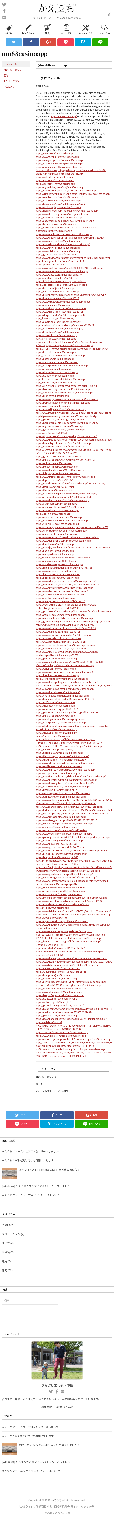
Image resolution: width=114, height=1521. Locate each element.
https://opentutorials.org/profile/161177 (57, 709)
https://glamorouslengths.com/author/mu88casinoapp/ (65, 621)
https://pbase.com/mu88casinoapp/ (55, 611)
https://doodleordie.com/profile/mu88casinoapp (61, 284)
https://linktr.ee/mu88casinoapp (52, 395)
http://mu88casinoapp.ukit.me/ (77, 624)
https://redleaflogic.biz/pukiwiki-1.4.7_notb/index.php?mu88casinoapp (73, 1039)
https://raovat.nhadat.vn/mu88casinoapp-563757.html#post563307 (71, 1018)
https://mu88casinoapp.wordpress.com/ (57, 466)
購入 (47, 29)
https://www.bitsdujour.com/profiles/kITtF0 (73, 803)
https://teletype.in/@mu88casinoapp (55, 288)
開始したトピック (13, 69)
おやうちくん (28, 29)
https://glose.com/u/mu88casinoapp (55, 180)
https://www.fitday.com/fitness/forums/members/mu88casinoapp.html (73, 257)
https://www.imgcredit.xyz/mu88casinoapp (58, 924)
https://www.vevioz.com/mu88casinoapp (57, 978)
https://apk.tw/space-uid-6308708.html (56, 560)
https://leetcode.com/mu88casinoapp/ (56, 352)
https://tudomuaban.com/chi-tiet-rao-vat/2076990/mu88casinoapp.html (74, 810)
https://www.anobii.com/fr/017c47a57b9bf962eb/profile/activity (70, 237)
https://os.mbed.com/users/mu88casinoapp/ (59, 197)
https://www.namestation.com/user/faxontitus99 (61, 648)
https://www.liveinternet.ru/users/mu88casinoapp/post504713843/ (70, 483)
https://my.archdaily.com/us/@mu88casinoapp (60, 187)
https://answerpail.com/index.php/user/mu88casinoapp (65, 220)
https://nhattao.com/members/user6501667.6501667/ (64, 1012)
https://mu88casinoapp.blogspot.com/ (56, 715)
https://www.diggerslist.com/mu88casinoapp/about (63, 301)
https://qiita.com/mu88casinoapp (53, 193)
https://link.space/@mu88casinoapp (55, 975)
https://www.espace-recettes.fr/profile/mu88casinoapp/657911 (67, 653)
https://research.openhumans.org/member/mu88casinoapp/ (67, 210)
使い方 (6, 1243)
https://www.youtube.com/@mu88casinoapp (59, 163)
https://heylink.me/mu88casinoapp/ (54, 294)
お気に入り (9, 86)
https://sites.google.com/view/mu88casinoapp (60, 160)
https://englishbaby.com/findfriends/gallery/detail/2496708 (67, 385)
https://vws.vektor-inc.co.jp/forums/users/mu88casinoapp (72, 727)
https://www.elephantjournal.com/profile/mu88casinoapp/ (66, 493)
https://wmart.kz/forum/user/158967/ (58, 863)
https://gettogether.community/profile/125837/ (60, 601)
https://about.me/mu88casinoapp (53, 166)
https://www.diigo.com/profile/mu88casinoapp (61, 409)
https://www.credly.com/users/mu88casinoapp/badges (69, 416)
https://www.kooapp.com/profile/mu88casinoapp (62, 500)
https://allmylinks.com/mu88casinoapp (56, 335)
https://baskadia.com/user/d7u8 (95, 685)
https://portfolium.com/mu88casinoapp (57, 658)
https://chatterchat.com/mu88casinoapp (57, 372)
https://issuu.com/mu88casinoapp (54, 405)
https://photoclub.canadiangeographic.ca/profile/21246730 (67, 712)
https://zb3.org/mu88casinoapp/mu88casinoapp (62, 1032)
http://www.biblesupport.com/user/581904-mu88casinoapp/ (68, 964)
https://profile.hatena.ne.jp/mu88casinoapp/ (59, 766)
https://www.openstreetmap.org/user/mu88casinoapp (64, 833)
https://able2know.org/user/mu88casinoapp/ (59, 564)
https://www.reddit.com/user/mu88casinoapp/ (60, 311)
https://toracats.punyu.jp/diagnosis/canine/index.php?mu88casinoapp (73, 813)
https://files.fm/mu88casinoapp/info (55, 490)
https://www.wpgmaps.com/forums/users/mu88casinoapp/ (67, 399)
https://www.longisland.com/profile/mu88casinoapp (63, 540)
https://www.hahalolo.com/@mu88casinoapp (60, 469)
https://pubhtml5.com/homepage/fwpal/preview (61, 830)
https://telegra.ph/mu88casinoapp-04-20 (57, 857)
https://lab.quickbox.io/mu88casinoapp (56, 224)
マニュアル (66, 29)
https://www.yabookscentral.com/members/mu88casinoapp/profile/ (71, 850)
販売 (4, 1261)
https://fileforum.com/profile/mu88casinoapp (59, 752)
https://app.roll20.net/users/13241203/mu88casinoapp (64, 392)
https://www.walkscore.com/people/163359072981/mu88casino (69, 267)
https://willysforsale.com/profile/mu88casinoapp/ (62, 971)
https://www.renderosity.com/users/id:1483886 (60, 594)
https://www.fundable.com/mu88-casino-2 (58, 692)
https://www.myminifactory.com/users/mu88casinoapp (64, 587)
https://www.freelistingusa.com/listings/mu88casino (62, 214)
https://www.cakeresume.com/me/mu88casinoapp (62, 880)
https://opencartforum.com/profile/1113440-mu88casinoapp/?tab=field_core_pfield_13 (65, 1047)
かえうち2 (9, 29)
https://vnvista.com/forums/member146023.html (61, 988)
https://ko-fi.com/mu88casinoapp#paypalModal (59, 168)
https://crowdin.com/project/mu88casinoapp (78, 746)
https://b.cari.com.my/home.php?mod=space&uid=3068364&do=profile (74, 1008)
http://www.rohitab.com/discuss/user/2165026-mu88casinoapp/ (69, 806)
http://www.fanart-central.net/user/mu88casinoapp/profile (72, 882)
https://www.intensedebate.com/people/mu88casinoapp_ (66, 476)
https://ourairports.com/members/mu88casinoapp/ (62, 678)
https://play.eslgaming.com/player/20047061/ (60, 1005)
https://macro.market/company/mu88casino (59, 894)
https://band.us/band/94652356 (66, 173)
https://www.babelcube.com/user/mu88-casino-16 (62, 591)
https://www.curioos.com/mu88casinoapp (58, 570)
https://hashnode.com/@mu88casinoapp (57, 291)
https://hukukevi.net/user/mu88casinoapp (57, 675)
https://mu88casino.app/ (64, 116)
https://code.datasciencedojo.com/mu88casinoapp (62, 695)
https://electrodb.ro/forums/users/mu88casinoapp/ (62, 725)
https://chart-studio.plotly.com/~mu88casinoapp (61, 530)
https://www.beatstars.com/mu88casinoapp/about (62, 904)
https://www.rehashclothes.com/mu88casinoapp (61, 816)
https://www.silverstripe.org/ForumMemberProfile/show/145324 (69, 900)
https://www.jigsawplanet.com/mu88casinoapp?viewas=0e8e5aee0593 (73, 547)
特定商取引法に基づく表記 (57, 1407)
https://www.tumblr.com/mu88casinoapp (57, 156)
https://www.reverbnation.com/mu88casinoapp (61, 446)
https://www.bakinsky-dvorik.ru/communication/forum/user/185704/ (70, 1050)
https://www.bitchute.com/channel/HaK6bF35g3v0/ (62, 911)
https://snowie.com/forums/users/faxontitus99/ (60, 887)
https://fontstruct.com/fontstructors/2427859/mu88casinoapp (68, 584)
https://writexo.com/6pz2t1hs (51, 917)
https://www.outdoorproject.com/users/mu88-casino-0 (64, 672)
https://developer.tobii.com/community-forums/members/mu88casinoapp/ (56, 734)
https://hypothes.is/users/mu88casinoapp (57, 331)
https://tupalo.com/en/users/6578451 (55, 480)
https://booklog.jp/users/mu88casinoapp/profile (61, 203)
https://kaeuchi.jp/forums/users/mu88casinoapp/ (61, 853)
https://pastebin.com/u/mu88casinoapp (57, 1015)
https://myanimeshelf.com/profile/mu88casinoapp (62, 921)
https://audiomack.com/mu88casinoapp (57, 362)
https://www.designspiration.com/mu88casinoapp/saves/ (66, 581)
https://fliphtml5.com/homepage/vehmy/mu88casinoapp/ (66, 436)
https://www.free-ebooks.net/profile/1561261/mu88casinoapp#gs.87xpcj (74, 439)
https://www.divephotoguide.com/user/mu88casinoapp (65, 762)
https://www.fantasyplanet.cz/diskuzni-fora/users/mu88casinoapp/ (71, 776)
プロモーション (11, 1234)
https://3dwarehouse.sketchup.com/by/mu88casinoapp (65, 688)
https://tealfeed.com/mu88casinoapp (55, 702)
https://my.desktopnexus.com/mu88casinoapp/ (60, 426)
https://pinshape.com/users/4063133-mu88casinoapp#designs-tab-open (73, 837)
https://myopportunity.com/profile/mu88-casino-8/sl (63, 496)
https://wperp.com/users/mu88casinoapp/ (58, 773)
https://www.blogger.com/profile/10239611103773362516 (66, 820)
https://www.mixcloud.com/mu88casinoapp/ (59, 328)
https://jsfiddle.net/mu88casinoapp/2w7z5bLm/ (61, 281)
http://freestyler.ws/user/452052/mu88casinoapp (61, 379)
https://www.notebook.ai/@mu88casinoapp (59, 240)
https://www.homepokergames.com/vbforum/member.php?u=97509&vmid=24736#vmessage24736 (67, 683)
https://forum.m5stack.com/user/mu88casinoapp (75, 938)
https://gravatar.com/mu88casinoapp (55, 183)
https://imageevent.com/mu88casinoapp (57, 533)
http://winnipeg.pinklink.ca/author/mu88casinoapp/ (63, 793)
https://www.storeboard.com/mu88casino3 (58, 638)
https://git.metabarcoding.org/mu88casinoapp (60, 614)
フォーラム (104, 29)
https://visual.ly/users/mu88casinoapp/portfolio (61, 719)
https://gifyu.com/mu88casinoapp (54, 368)
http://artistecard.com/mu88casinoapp (56, 338)
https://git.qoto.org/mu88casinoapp (55, 375)
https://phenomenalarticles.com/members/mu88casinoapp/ (67, 422)
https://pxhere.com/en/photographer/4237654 (60, 419)
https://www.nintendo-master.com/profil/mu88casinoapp (67, 229)
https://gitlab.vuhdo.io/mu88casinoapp (56, 998)
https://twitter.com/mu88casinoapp (54, 153)
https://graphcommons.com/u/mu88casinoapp (60, 429)
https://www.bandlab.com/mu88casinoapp (58, 200)
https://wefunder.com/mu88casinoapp (56, 668)
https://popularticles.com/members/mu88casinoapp (63, 402)
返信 (6, 75)
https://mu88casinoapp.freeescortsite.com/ (58, 968)
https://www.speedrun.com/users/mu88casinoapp (62, 271)
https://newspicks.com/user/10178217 (55, 981)
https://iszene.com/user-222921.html (55, 486)
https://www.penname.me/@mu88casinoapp (69, 345)
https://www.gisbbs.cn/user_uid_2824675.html (60, 847)
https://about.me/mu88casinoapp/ (54, 304)
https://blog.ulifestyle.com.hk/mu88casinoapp (60, 995)
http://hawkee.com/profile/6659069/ (55, 318)
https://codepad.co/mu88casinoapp (55, 554)
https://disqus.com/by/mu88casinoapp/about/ (60, 315)
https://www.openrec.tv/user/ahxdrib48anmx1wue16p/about (67, 537)
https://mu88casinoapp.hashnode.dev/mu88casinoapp (64, 823)
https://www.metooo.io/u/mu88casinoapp (58, 247)
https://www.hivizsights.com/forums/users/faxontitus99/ (65, 783)
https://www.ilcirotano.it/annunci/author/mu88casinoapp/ (66, 779)
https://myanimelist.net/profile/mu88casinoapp (60, 890)
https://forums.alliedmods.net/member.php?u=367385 (64, 567)
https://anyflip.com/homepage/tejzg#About (58, 321)
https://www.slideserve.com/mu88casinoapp (59, 251)
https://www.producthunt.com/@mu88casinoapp (62, 365)
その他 (6, 1225)
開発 (4, 1270)
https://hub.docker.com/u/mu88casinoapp (58, 574)
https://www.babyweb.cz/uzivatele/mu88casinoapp (63, 786)
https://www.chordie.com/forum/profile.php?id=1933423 (66, 628)
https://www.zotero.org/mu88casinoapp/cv (59, 274)
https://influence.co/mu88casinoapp (91, 193)
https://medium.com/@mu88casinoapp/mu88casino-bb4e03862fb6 (71, 897)
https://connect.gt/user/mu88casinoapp (56, 826)
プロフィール (10, 64)
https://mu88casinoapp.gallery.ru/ (90, 348)
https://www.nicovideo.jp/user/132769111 (58, 843)
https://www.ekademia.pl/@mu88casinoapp (59, 991)
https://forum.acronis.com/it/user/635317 (57, 298)
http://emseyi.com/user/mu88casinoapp (56, 382)
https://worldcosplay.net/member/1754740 (58, 207)
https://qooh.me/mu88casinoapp (53, 513)
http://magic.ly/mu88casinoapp (52, 907)
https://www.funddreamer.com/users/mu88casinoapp (72, 870)
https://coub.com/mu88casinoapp (54, 348)
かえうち (56, 1500)
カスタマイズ (85, 29)
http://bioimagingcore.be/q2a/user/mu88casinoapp (63, 557)
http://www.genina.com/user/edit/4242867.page (61, 641)
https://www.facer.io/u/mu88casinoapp (56, 651)
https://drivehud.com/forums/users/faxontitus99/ (61, 759)
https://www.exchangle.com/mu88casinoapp (59, 840)
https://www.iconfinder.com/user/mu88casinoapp (62, 961)
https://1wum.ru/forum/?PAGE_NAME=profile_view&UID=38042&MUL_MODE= (73, 1054)
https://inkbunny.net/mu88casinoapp (55, 227)
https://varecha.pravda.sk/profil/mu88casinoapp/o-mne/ (65, 645)
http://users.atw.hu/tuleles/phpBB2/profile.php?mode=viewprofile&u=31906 (60, 949)
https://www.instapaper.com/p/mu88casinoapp (61, 308)
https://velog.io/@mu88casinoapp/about (57, 523)
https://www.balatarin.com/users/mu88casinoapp (62, 520)
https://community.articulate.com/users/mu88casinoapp (65, 618)
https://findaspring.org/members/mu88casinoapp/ (62, 756)
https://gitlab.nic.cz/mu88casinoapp (82, 985)
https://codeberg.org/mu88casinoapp (55, 597)
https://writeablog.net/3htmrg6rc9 (53, 1002)
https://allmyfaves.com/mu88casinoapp (56, 503)
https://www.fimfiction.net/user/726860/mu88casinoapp (65, 769)
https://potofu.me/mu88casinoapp (54, 463)
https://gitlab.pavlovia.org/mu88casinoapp (58, 456)
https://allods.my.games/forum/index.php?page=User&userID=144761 (72, 527)
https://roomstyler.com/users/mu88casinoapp (59, 517)
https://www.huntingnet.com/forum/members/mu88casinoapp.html (71, 958)
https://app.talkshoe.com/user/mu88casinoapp (60, 355)
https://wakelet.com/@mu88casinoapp (56, 176)
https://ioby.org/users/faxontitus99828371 (58, 473)
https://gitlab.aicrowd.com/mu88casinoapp (59, 254)
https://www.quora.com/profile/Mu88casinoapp (61, 1035)
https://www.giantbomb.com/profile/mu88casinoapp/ (64, 874)
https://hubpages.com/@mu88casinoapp (57, 577)
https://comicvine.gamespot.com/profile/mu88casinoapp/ (66, 877)
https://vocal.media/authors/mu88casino (57, 278)
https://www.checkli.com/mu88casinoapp (57, 510)
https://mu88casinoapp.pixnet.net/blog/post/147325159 (65, 459)
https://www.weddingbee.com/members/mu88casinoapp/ (66, 190)
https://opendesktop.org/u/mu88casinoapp (59, 604)
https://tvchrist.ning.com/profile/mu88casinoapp (61, 796)
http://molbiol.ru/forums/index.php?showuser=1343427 (65, 325)
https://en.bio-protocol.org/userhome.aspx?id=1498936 (66, 606)
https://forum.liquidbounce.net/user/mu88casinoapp (63, 443)
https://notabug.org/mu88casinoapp (55, 358)
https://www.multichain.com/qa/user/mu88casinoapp (64, 234)
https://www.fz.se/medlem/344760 (92, 611)
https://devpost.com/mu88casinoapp (55, 705)
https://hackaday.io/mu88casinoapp (55, 550)
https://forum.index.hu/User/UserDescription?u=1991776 (65, 698)
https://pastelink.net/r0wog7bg (90, 294)
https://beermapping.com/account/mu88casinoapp (63, 389)
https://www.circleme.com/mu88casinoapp (72, 665)
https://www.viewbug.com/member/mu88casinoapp (63, 634)
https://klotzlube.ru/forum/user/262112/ (57, 789)
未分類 (6, 1252)
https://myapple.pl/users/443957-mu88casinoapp (62, 506)
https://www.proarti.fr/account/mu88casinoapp (61, 722)
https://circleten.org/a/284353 (51, 432)
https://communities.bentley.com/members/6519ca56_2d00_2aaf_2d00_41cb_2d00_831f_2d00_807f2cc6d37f (73, 451)
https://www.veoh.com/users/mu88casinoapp (59, 217)
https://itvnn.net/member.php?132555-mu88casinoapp (82, 914)
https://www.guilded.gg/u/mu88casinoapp (58, 631)
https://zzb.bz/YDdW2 (100, 961)
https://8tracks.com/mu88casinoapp (55, 544)
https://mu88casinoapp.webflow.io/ (54, 749)
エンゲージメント (13, 81)
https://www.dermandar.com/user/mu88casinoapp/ (63, 244)
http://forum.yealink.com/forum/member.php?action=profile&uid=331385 (60, 262)
